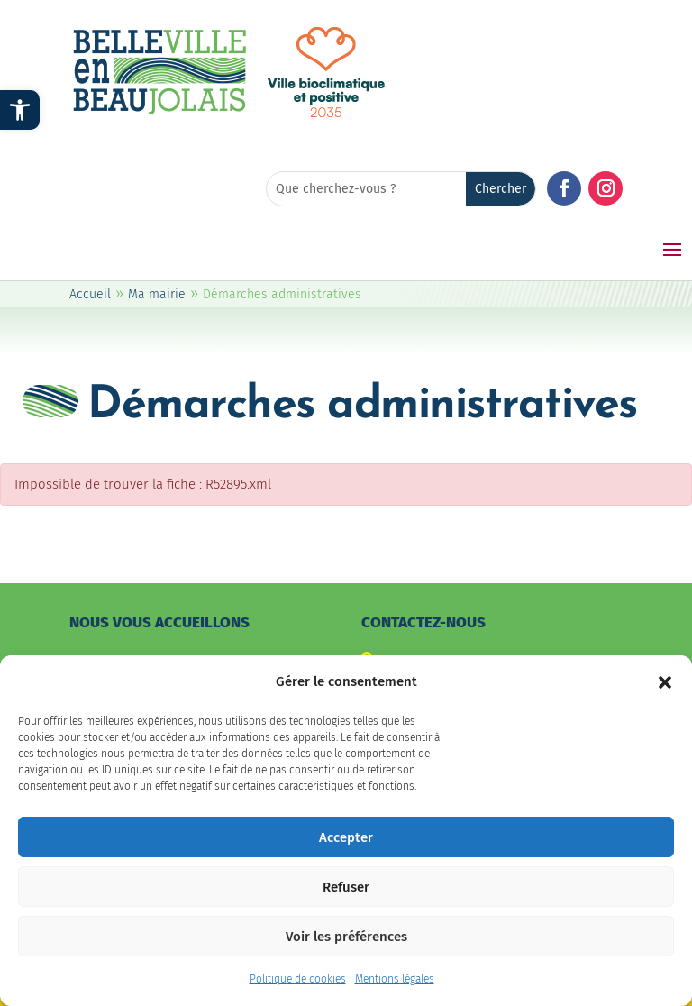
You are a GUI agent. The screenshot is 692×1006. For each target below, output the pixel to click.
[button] (665, 694)
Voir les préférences (346, 948)
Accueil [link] (90, 294)
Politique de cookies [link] (298, 991)
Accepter (346, 849)
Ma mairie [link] (157, 294)
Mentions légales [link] (394, 991)
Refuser (346, 899)
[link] (20, 110)
